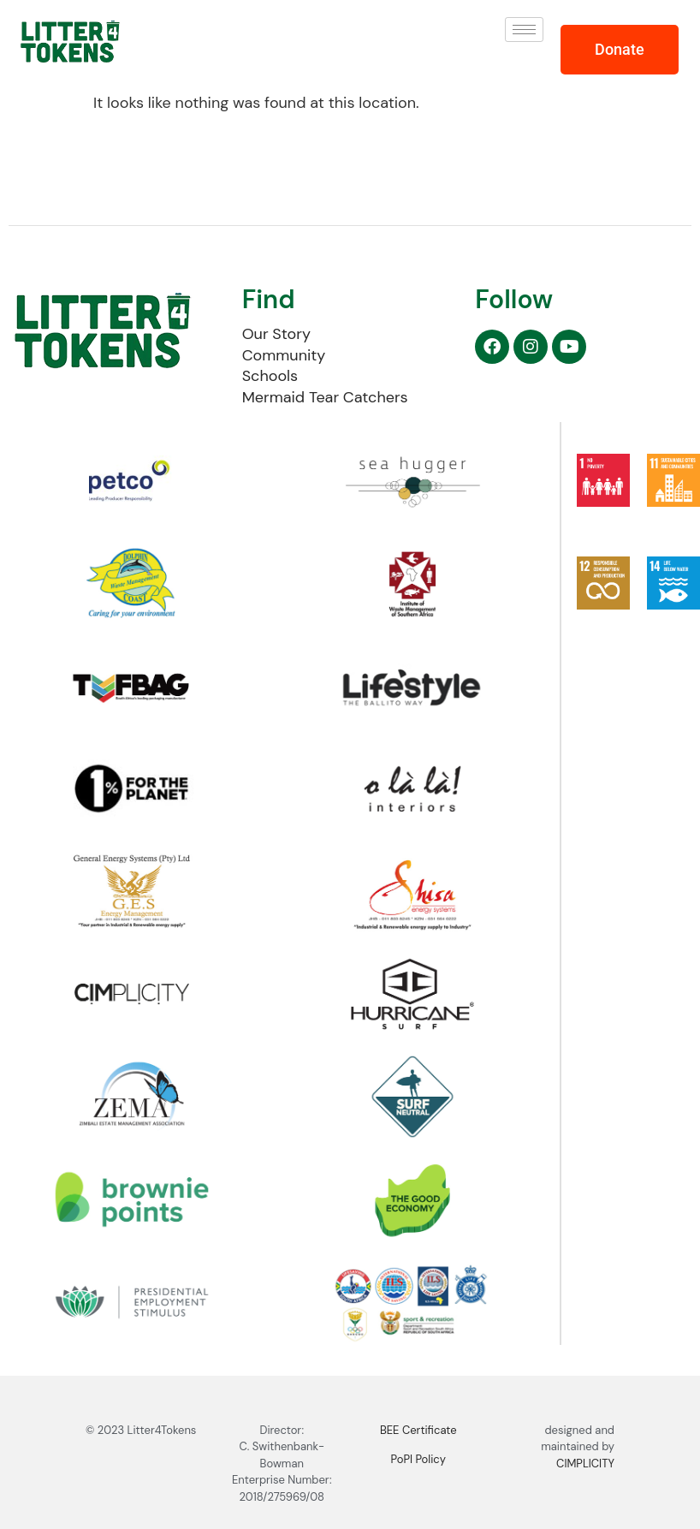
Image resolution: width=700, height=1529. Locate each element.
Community (284, 355)
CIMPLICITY (585, 1463)
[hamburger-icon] (524, 29)
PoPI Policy (418, 1459)
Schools (270, 376)
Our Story (276, 334)
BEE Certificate (418, 1430)
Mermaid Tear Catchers (325, 397)
